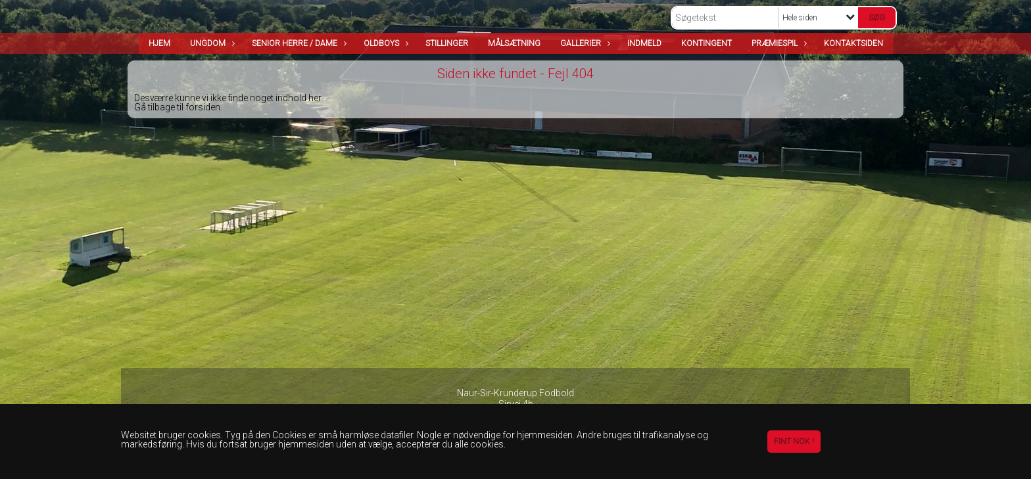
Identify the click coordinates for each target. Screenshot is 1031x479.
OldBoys (385, 43)
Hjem (159, 43)
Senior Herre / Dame (298, 43)
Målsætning (514, 43)
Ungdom (211, 43)
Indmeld (644, 43)
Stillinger (446, 43)
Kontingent (706, 43)
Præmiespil (778, 43)
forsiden (202, 107)
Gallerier (584, 43)
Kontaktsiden (853, 43)
